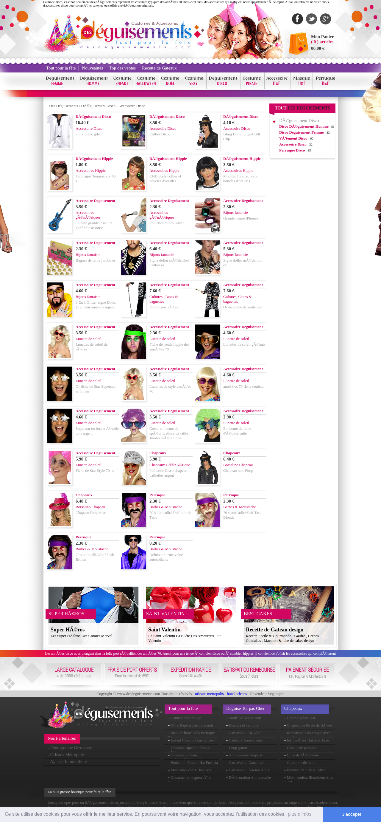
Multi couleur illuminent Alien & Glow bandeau (309, 779)
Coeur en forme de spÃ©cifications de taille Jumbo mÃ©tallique (168, 433)
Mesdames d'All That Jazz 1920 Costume (190, 772)
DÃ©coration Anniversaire (250, 777)
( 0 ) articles (322, 41)
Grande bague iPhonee (240, 218)
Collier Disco (159, 134)
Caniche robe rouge (186, 718)
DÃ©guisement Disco (98, 105)
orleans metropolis (209, 693)
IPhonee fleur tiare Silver (306, 770)
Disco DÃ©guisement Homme (304, 126)
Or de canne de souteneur (243, 307)
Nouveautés (92, 68)
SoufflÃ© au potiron (245, 718)
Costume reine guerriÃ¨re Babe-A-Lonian (189, 779)
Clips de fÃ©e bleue (303, 755)
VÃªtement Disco (293, 138)
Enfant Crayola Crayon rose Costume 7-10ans (191, 742)
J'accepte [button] (352, 814)
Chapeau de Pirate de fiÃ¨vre (309, 725)
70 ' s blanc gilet (88, 134)
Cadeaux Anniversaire (246, 740)
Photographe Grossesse (71, 747)
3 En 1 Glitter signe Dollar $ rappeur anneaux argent (96, 304)
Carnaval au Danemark (247, 762)
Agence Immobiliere (68, 761)
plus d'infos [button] (300, 814)
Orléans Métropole (67, 754)
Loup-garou (238, 747)
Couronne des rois (301, 762)
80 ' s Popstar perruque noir (192, 725)
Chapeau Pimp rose (91, 512)
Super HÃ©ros (68, 630)
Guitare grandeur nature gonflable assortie (94, 225)
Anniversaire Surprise (246, 755)
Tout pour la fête (61, 68)
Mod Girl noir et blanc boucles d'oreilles (240, 178)
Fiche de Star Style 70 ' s (95, 470)
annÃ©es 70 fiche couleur (243, 386)
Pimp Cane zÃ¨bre (163, 307)
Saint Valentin (164, 630)
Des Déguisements (63, 105)
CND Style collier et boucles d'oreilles (165, 178)
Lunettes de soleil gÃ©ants (244, 344)
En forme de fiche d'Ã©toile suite (237, 430)
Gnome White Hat (301, 718)
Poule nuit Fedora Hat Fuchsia (194, 762)
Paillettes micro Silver (166, 223)
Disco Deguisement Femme (301, 132)
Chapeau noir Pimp (238, 470)
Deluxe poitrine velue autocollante (166, 557)
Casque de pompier (302, 747)
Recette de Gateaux (159, 68)
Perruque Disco (292, 150)
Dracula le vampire (244, 725)
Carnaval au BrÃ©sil (245, 732)
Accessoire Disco (131, 105)
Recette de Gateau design (274, 630)
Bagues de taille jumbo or (95, 260)
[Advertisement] (302, 253)
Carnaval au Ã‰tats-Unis (249, 770)
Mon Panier (322, 36)
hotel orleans (237, 693)
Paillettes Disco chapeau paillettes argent (168, 473)
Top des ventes (122, 68)
